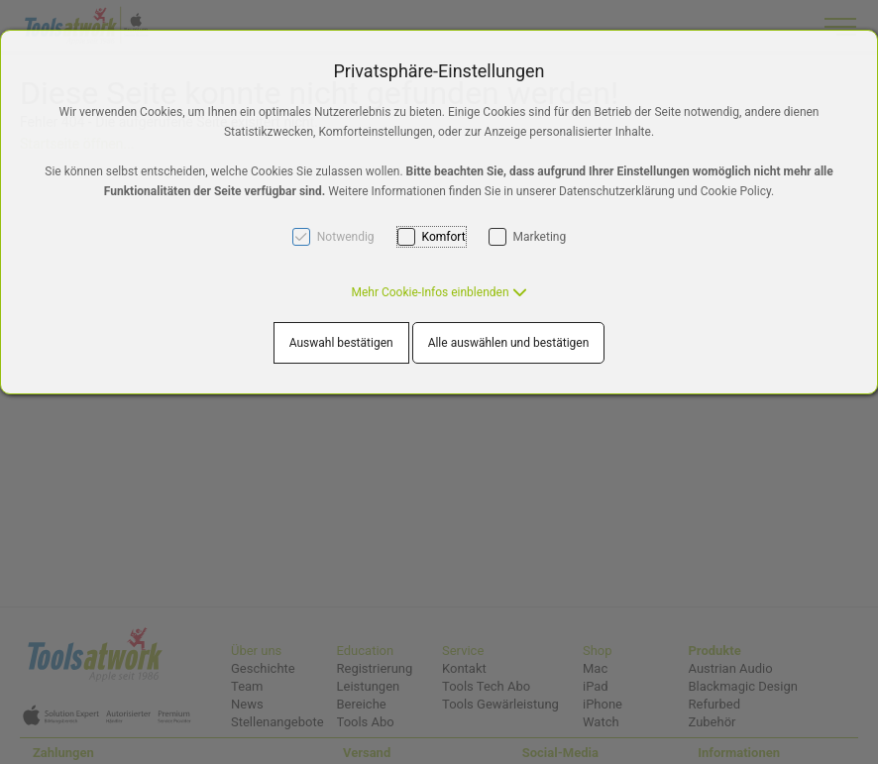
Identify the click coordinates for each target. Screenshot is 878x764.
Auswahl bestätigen (341, 343)
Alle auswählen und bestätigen (509, 343)
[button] (438, 292)
